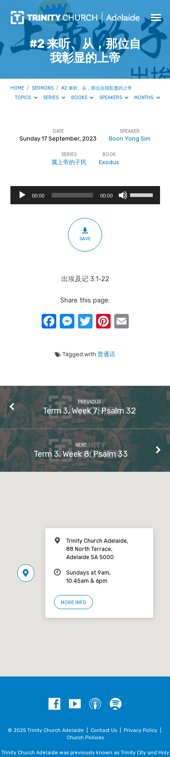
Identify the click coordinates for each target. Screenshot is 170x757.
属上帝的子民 (69, 162)
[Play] (22, 195)
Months (147, 98)
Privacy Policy (140, 730)
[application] (85, 195)
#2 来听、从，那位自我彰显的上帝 (96, 88)
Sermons (42, 88)
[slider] (72, 195)
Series (54, 98)
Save (85, 234)
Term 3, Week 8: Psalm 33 (81, 454)
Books (82, 98)
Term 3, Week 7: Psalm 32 (89, 410)
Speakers (114, 98)
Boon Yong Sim (130, 138)
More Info (73, 603)
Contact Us (104, 730)
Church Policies (85, 738)
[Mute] (122, 195)
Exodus (109, 162)
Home (17, 88)
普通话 (106, 354)
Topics (26, 98)
